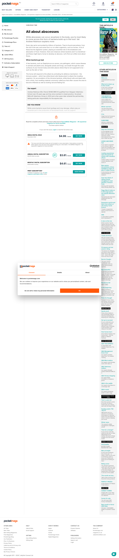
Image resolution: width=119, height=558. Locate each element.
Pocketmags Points (53, 534)
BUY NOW (79, 136)
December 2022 (56, 14)
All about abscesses (67, 14)
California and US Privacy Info (12, 545)
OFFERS (18, 10)
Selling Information (76, 538)
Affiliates (73, 530)
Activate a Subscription (11, 63)
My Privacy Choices (9, 551)
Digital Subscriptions (7, 14)
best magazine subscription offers (37, 173)
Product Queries (75, 528)
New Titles (7, 530)
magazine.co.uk (97, 532)
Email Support (30, 530)
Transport (46, 10)
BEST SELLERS (7, 10)
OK (79, 290)
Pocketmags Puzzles (10, 38)
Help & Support (8, 67)
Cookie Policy (7, 549)
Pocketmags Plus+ (9, 42)
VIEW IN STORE (108, 63)
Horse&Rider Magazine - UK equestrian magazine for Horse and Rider (32, 14)
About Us (95, 528)
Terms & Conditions (9, 547)
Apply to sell (74, 540)
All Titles (6, 528)
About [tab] (87, 272)
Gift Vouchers (7, 59)
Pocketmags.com (98, 530)
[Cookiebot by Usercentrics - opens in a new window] (91, 266)
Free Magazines (8, 534)
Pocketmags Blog (9, 537)
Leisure (57, 10)
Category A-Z (7, 50)
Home (5, 25)
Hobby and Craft (31, 10)
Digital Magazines (53, 537)
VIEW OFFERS (79, 172)
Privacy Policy (8, 543)
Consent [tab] (31, 272)
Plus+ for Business (9, 541)
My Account (7, 34)
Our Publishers (8, 539)
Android (50, 530)
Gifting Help (29, 540)
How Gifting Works (31, 538)
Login (54, 129)
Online (50, 532)
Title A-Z (6, 46)
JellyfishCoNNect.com (99, 534)
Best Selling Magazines (10, 532)
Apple (50, 528)
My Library (7, 30)
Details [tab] (59, 272)
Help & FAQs (29, 528)
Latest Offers (7, 55)
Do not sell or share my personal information (39, 290)
